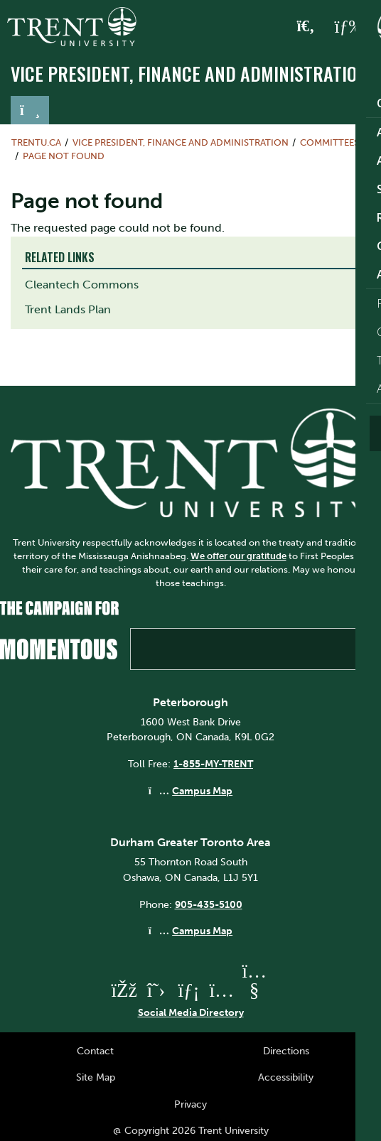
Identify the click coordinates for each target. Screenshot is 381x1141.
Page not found (63, 156)
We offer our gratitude (238, 556)
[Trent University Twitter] (156, 990)
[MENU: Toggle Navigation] (350, 27)
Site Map (95, 1077)
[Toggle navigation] (30, 110)
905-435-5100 (208, 904)
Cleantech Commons (82, 284)
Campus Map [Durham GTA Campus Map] (202, 930)
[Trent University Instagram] (222, 990)
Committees (329, 142)
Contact (95, 1050)
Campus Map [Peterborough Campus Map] (202, 790)
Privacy (190, 1104)
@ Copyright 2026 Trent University (191, 1130)
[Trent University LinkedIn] (189, 990)
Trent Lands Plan (68, 309)
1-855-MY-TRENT (213, 763)
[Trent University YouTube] (254, 990)
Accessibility (285, 1077)
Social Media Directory (191, 1012)
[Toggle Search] (306, 27)
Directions (286, 1050)
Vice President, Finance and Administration (189, 73)
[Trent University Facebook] (124, 990)
